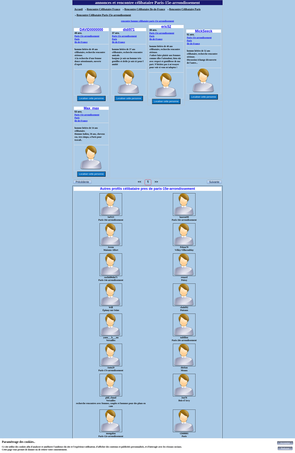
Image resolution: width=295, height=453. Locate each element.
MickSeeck (203, 31)
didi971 (129, 29)
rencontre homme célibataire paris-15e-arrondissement (147, 21)
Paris (77, 39)
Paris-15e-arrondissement (87, 36)
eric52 (166, 26)
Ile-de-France (81, 42)
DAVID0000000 (91, 29)
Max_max (91, 108)
